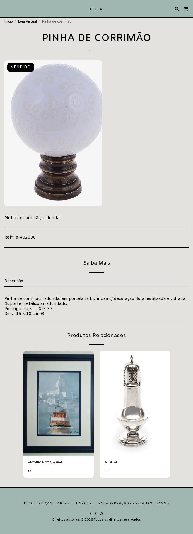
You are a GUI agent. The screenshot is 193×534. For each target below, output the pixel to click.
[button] (6, 8)
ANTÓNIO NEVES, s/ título (46, 462)
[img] (58, 403)
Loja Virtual (27, 22)
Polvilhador (112, 462)
